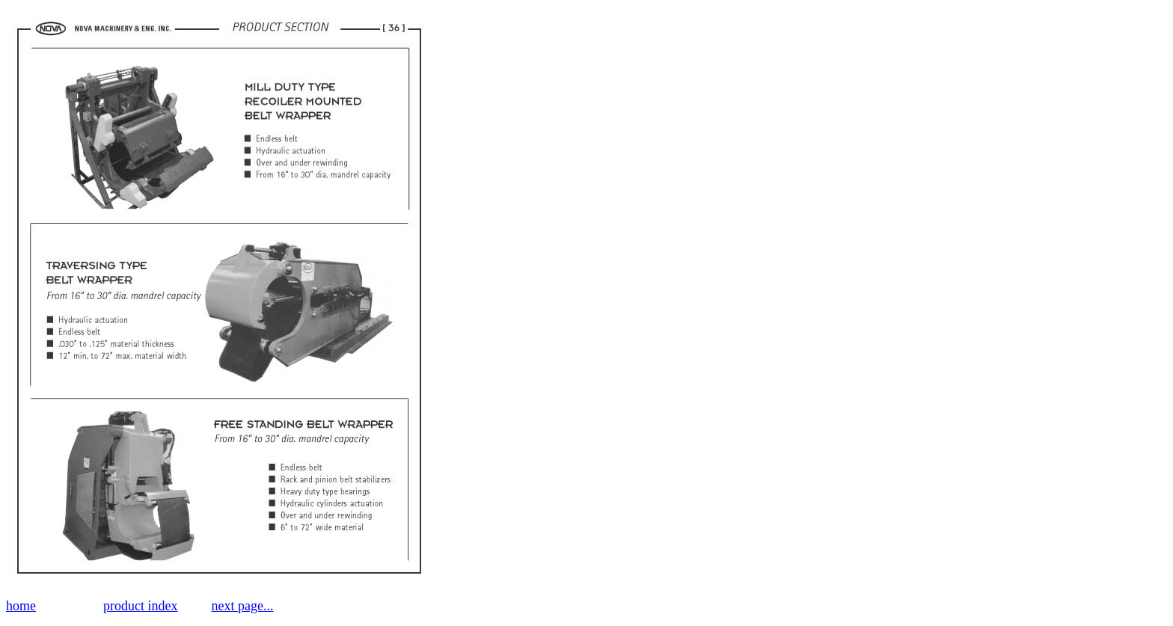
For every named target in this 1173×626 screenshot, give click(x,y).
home (21, 605)
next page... (242, 605)
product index (140, 605)
